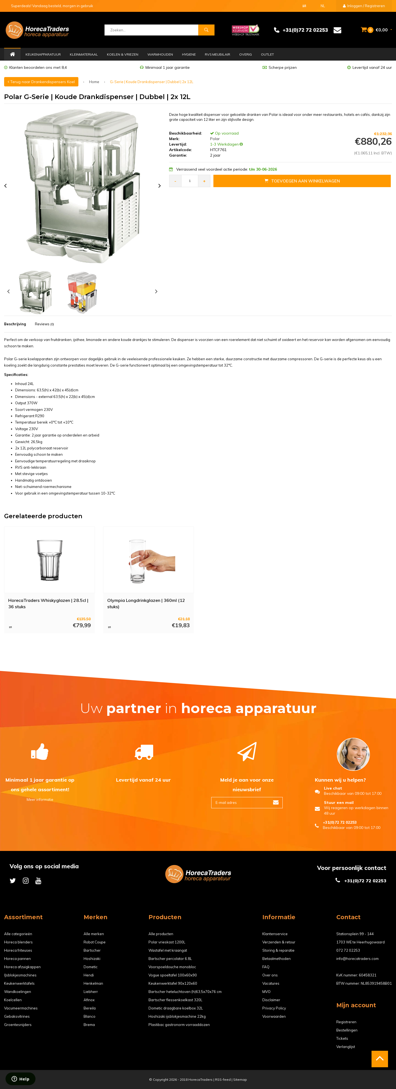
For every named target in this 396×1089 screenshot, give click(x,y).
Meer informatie (40, 799)
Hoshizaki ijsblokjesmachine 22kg (177, 1016)
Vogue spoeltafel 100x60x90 (172, 975)
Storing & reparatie (278, 950)
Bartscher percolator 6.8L (170, 958)
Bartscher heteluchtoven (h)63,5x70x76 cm (185, 991)
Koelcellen (13, 1000)
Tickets (342, 1038)
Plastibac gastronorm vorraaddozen (179, 1024)
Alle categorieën (18, 934)
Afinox (89, 1000)
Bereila (90, 1008)
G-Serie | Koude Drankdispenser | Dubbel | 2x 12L (151, 82)
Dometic (91, 967)
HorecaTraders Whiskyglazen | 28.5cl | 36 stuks (48, 603)
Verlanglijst (345, 1046)
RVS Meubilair (217, 54)
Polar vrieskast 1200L (166, 942)
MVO (266, 991)
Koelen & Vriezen (122, 54)
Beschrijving (15, 324)
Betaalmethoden (276, 958)
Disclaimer (271, 1000)
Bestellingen (347, 1030)
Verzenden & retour (278, 942)
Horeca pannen (17, 958)
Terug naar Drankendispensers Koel (41, 81)
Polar (214, 138)
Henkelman (93, 983)
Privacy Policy (274, 1008)
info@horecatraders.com (357, 958)
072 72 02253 (348, 950)
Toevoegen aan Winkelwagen (302, 181)
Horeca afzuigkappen (22, 967)
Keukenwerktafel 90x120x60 (172, 983)
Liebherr (91, 991)
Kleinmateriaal (84, 54)
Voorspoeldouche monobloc (172, 967)
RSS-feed (223, 1079)
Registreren (346, 1022)
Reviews (44, 324)
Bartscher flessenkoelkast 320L (175, 1000)
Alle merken (94, 934)
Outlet (267, 54)
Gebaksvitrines (17, 1016)
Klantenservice (275, 934)
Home (12, 54)
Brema (89, 1024)
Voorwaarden (274, 1016)
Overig (245, 54)
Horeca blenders (18, 942)
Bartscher (92, 950)
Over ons (270, 975)
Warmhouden (160, 54)
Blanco (89, 1016)
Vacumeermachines (21, 1008)
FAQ (266, 967)
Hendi (89, 975)
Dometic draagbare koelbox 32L (175, 1008)
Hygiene (189, 54)
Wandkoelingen (17, 991)
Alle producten (160, 934)
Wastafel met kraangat (167, 950)
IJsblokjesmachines (20, 975)
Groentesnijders (18, 1024)
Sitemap (240, 1079)
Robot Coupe (95, 942)
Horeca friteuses (18, 950)
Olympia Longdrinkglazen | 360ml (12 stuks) (146, 603)
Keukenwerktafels (19, 983)
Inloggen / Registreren (364, 6)
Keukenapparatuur (43, 54)
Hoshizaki (92, 958)
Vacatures (270, 983)
